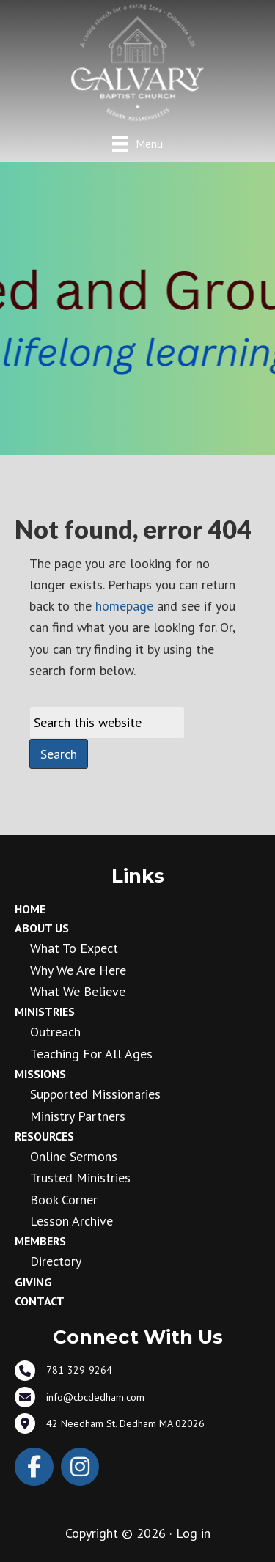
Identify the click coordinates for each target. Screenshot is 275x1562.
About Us (42, 928)
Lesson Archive (71, 1220)
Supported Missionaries (95, 1094)
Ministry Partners (77, 1116)
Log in (193, 1533)
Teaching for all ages (91, 1053)
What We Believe (77, 991)
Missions (40, 1073)
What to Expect (74, 948)
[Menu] (137, 143)
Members (40, 1241)
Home (30, 909)
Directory (55, 1261)
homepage (124, 605)
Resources (44, 1136)
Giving (33, 1282)
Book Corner (64, 1199)
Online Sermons (73, 1156)
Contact (40, 1301)
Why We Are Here (78, 970)
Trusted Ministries (80, 1177)
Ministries (45, 1011)
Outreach (55, 1031)
